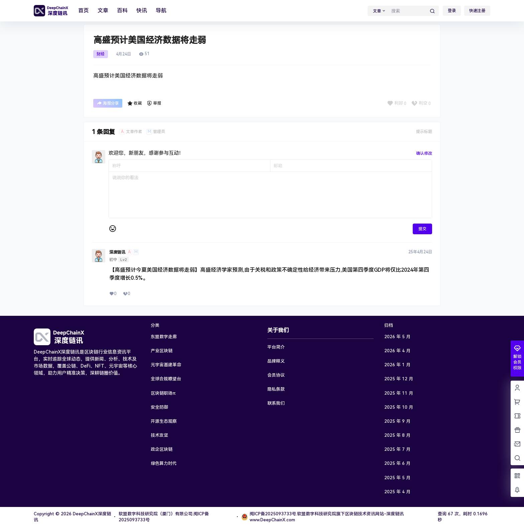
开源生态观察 (164, 421)
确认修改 (424, 153)
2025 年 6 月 (397, 463)
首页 (83, 10)
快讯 (141, 10)
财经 (101, 54)
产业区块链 (161, 350)
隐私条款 (276, 389)
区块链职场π (163, 393)
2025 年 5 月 (397, 477)
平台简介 (276, 347)
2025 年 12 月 (398, 378)
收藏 (134, 103)
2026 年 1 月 (397, 364)
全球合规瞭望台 (166, 378)
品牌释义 (276, 361)
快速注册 (477, 10)
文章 (103, 10)
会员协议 (276, 375)
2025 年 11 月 (398, 393)
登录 (452, 10)
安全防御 (159, 407)
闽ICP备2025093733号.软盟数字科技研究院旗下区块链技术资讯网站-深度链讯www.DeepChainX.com (322, 516)
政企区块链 (161, 449)
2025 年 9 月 (397, 421)
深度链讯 (117, 252)
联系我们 (276, 403)
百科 (122, 10)
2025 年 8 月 (397, 435)
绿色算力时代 (164, 463)
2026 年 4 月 (397, 350)
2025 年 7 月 (397, 449)
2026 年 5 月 (397, 336)
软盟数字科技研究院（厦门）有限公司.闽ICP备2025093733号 (164, 516)
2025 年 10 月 (398, 407)
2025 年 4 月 (397, 491)
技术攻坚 (159, 435)
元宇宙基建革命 (166, 364)
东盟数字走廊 (164, 336)
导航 (161, 10)
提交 (422, 229)
